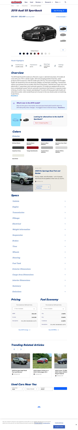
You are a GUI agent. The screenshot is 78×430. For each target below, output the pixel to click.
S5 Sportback (25, 5)
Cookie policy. (46, 423)
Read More (14, 96)
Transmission (39, 212)
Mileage (39, 218)
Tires (39, 246)
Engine (39, 207)
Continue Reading (42, 187)
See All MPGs (54, 330)
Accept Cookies (59, 426)
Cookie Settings (59, 422)
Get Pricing (59, 11)
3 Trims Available (61, 16)
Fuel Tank (39, 263)
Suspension (39, 235)
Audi (18, 5)
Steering (39, 258)
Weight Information (39, 229)
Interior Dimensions (39, 280)
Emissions (39, 291)
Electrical (39, 224)
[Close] (76, 424)
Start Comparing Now (42, 123)
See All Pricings (24, 330)
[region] (39, 424)
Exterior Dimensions (39, 269)
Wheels (39, 252)
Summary (39, 286)
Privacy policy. (38, 423)
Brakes (39, 241)
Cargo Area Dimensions (39, 274)
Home (12, 5)
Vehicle (39, 201)
